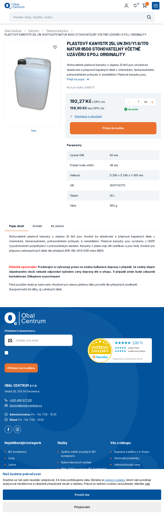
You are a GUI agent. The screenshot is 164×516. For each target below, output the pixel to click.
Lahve (12, 464)
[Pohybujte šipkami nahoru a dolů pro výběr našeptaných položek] (82, 17)
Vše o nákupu (120, 443)
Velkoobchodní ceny (127, 464)
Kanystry (34, 30)
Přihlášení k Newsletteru (20, 330)
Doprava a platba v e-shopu (131, 451)
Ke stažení (57, 226)
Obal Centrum (13, 30)
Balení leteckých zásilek (76, 462)
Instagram (17, 430)
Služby (62, 443)
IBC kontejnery (17, 451)
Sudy (11, 458)
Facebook (8, 430)
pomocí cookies (115, 480)
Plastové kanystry (57, 30)
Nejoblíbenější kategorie (23, 443)
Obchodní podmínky (126, 458)
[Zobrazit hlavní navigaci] (155, 5)
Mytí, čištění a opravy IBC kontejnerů (84, 468)
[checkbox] (7, 353)
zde (147, 483)
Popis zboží (16, 226)
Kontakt (37, 226)
